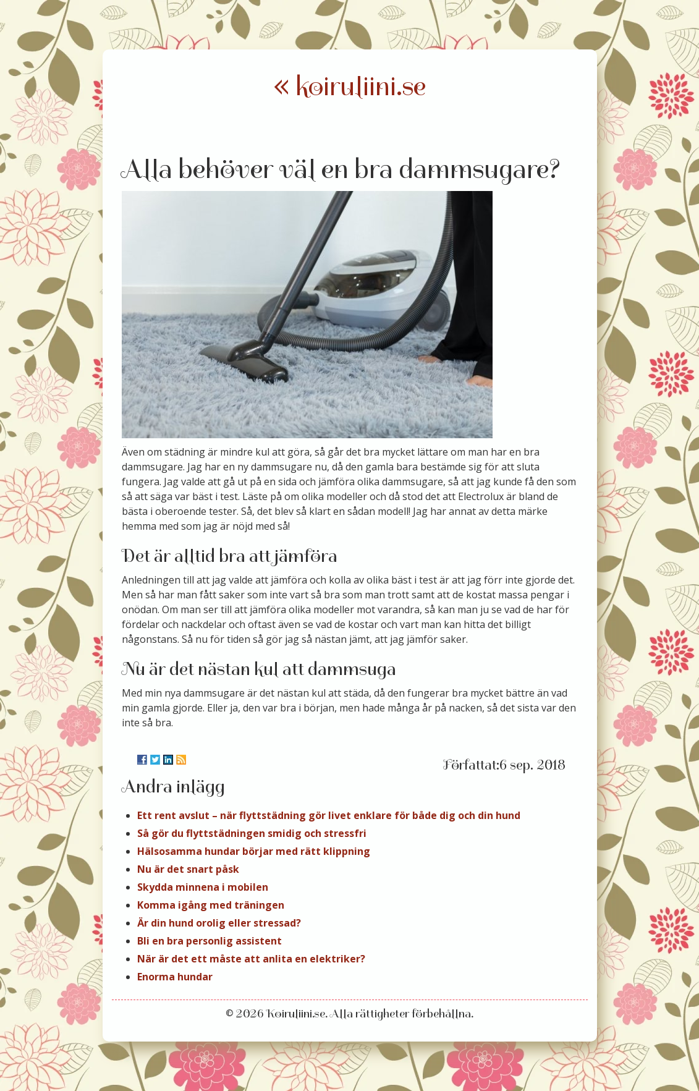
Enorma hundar (175, 976)
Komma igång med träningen (210, 905)
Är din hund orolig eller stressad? (219, 923)
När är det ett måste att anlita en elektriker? (251, 959)
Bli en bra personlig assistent (209, 941)
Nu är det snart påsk (188, 869)
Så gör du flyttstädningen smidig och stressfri (251, 833)
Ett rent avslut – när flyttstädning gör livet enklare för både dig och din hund (328, 815)
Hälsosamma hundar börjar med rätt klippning (253, 851)
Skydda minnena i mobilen (202, 887)
